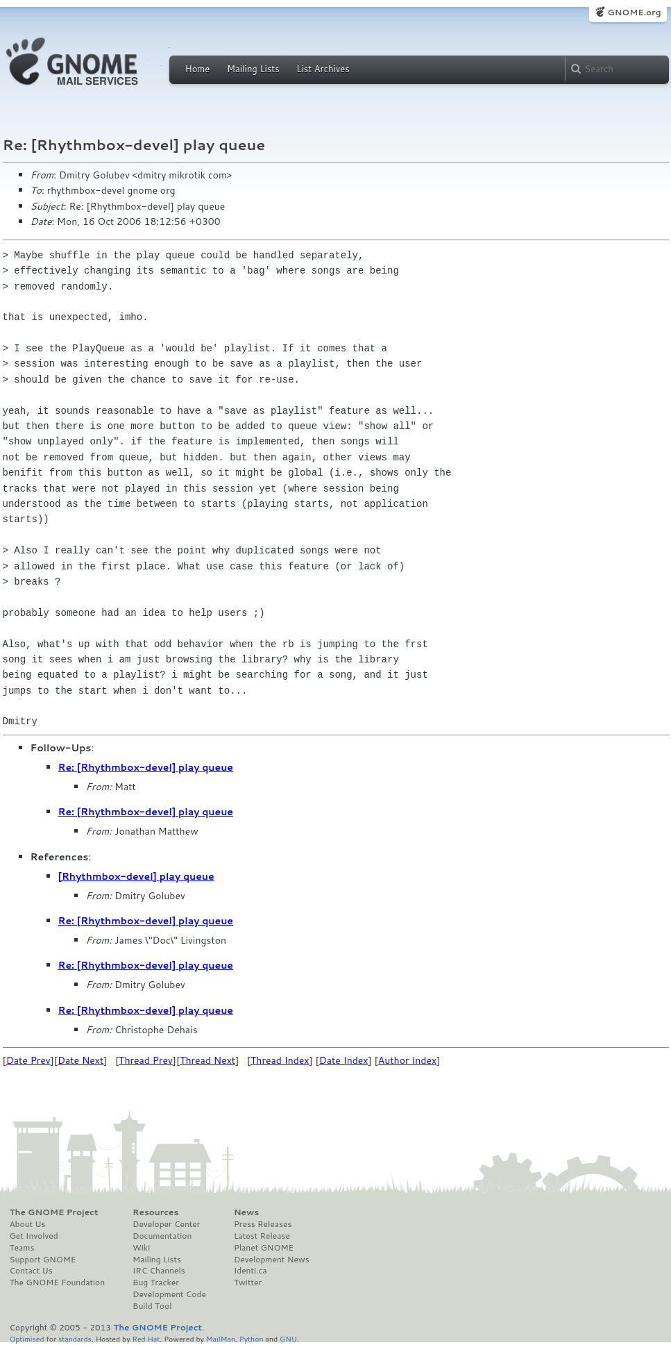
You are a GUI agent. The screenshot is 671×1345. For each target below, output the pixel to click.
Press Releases (262, 1224)
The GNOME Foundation (57, 1282)
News (246, 1212)
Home (197, 68)
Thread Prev (146, 1060)
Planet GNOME (264, 1247)
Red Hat (146, 1338)
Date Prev (28, 1060)
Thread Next (207, 1060)
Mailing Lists (253, 68)
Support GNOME (43, 1259)
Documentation (162, 1236)
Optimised (27, 1338)
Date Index (343, 1060)
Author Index (407, 1060)
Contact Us (31, 1270)
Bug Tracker (156, 1282)
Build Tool (152, 1306)
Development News (271, 1259)
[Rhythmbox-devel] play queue (136, 876)
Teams (22, 1247)
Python (251, 1338)
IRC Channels (159, 1270)
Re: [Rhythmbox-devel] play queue (146, 767)
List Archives (322, 68)
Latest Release (262, 1236)
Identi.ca (250, 1270)
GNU (288, 1338)
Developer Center (166, 1224)
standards (75, 1338)
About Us (28, 1224)
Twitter (248, 1282)
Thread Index (279, 1060)
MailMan (220, 1338)
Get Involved (34, 1236)
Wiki (141, 1247)
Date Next (80, 1060)
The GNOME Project (54, 1212)
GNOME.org (634, 12)
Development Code (169, 1294)
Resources (155, 1212)
